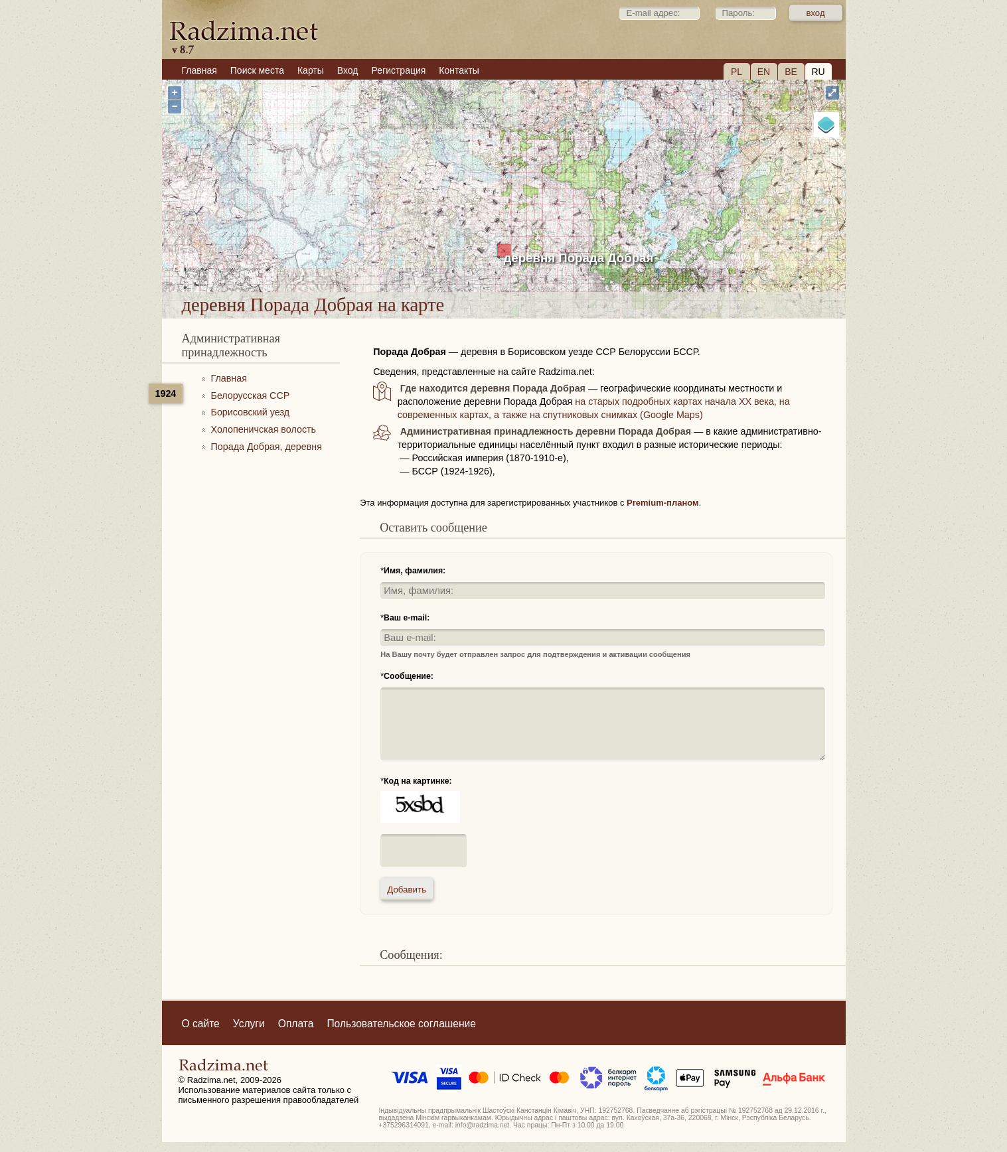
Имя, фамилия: (414, 570)
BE (791, 71)
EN (763, 71)
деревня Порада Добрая (579, 258)
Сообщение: (408, 676)
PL (736, 71)
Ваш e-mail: (406, 617)
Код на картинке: (418, 781)
